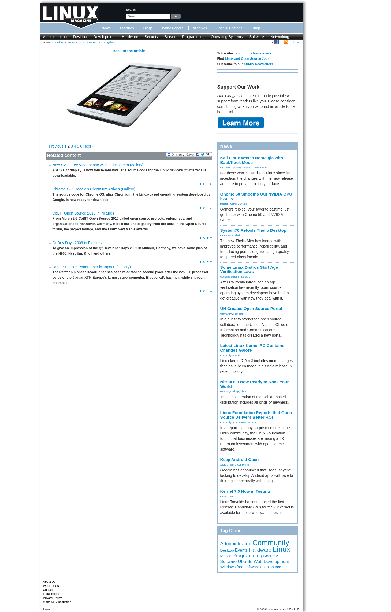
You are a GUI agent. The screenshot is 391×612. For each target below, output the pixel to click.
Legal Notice (51, 593)
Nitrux (243, 391)
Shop (256, 28)
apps (232, 464)
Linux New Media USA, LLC (282, 608)
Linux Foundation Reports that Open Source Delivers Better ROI (256, 414)
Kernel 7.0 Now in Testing (245, 491)
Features (127, 28)
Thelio (238, 235)
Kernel (236, 355)
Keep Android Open (239, 459)
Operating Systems (227, 37)
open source (239, 313)
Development (104, 37)
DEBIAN (224, 391)
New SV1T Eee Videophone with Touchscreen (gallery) (98, 165)
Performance (226, 235)
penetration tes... (261, 167)
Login (296, 41)
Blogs (148, 28)
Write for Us (51, 585)
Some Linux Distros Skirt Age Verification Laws (249, 269)
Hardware (130, 37)
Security (151, 37)
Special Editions (229, 28)
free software (248, 567)
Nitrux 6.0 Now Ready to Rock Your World (254, 384)
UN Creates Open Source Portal (251, 308)
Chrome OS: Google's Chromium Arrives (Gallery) (94, 189)
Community (226, 313)
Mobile (226, 556)
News (106, 28)
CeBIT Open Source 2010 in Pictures (83, 213)
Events (241, 550)
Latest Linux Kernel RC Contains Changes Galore (252, 347)
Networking (279, 37)
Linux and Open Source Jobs (247, 59)
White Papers (173, 28)
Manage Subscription (57, 601)
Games (233, 203)
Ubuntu (245, 561)
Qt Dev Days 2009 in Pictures (77, 243)
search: (131, 9)
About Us (49, 581)
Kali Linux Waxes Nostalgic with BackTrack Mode (251, 160)
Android (224, 464)
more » (206, 184)
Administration (55, 37)
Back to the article (129, 51)
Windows (228, 567)
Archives (200, 28)
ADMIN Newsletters (258, 64)
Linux (231, 496)
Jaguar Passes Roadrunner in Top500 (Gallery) (92, 267)
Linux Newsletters (257, 53)
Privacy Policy (52, 597)
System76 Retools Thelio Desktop (253, 230)
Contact (48, 589)
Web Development (271, 561)
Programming (193, 37)
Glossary (47, 609)
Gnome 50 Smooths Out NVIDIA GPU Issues (256, 196)
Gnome (243, 203)
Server (170, 37)
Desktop (80, 37)
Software (256, 37)
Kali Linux (225, 167)
